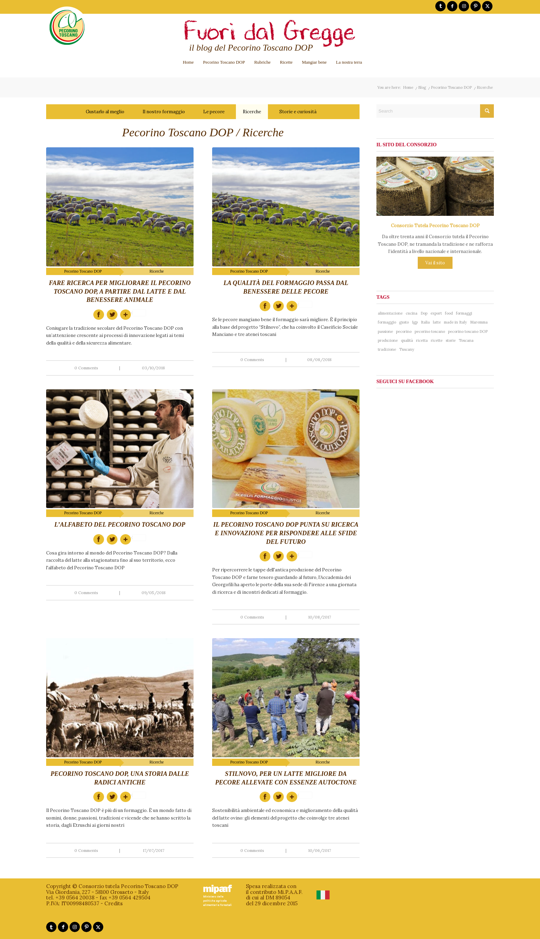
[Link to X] (487, 6)
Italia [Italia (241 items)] (425, 322)
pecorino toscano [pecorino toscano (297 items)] (430, 331)
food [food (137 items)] (449, 313)
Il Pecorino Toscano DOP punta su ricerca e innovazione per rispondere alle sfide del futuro (286, 533)
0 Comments (86, 367)
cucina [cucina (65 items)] (411, 313)
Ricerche (252, 112)
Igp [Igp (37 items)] (415, 322)
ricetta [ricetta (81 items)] (422, 340)
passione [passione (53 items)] (385, 331)
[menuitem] (188, 62)
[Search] (435, 111)
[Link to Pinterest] (475, 6)
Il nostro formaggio (164, 112)
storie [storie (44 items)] (451, 340)
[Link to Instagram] (464, 6)
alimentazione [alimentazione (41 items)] (390, 313)
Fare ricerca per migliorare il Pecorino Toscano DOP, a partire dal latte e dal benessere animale (120, 291)
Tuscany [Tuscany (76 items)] (406, 349)
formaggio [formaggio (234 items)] (387, 322)
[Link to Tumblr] (440, 6)
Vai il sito (435, 263)
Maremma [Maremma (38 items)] (479, 322)
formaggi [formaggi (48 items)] (464, 313)
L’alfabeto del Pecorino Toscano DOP (119, 524)
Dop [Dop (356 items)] (423, 313)
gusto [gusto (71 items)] (404, 322)
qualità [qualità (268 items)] (407, 340)
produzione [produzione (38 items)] (388, 340)
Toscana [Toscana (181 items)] (466, 340)
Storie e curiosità (297, 112)
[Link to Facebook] (452, 6)
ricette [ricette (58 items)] (437, 340)
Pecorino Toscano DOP (83, 271)
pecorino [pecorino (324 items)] (404, 331)
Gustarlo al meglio (105, 112)
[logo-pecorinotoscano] (67, 32)
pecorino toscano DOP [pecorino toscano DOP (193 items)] (468, 331)
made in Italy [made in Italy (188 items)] (455, 322)
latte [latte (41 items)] (437, 322)
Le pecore (214, 112)
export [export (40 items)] (436, 313)
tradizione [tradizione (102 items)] (387, 349)
